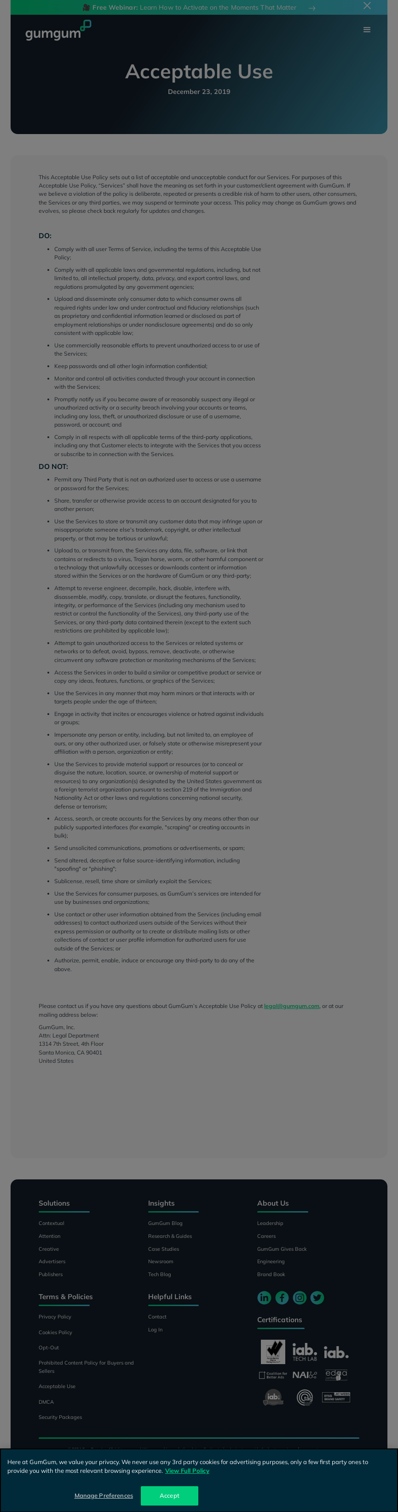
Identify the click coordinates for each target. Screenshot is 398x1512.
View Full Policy (187, 1478)
